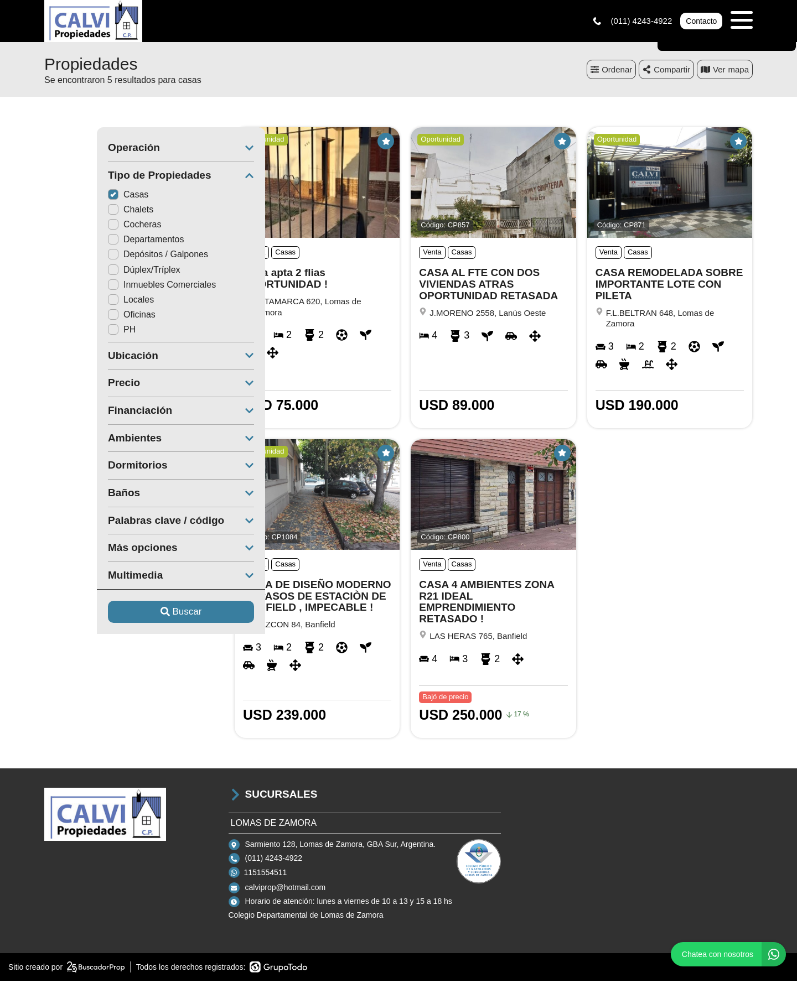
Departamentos (93, 242)
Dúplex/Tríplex (91, 272)
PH (69, 332)
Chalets (78, 211)
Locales (78, 302)
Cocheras (81, 227)
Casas (75, 196)
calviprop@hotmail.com (285, 890)
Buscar (128, 614)
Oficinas (79, 317)
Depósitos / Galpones (105, 257)
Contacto (701, 22)
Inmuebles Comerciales (109, 287)
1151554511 (265, 874)
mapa (725, 71)
